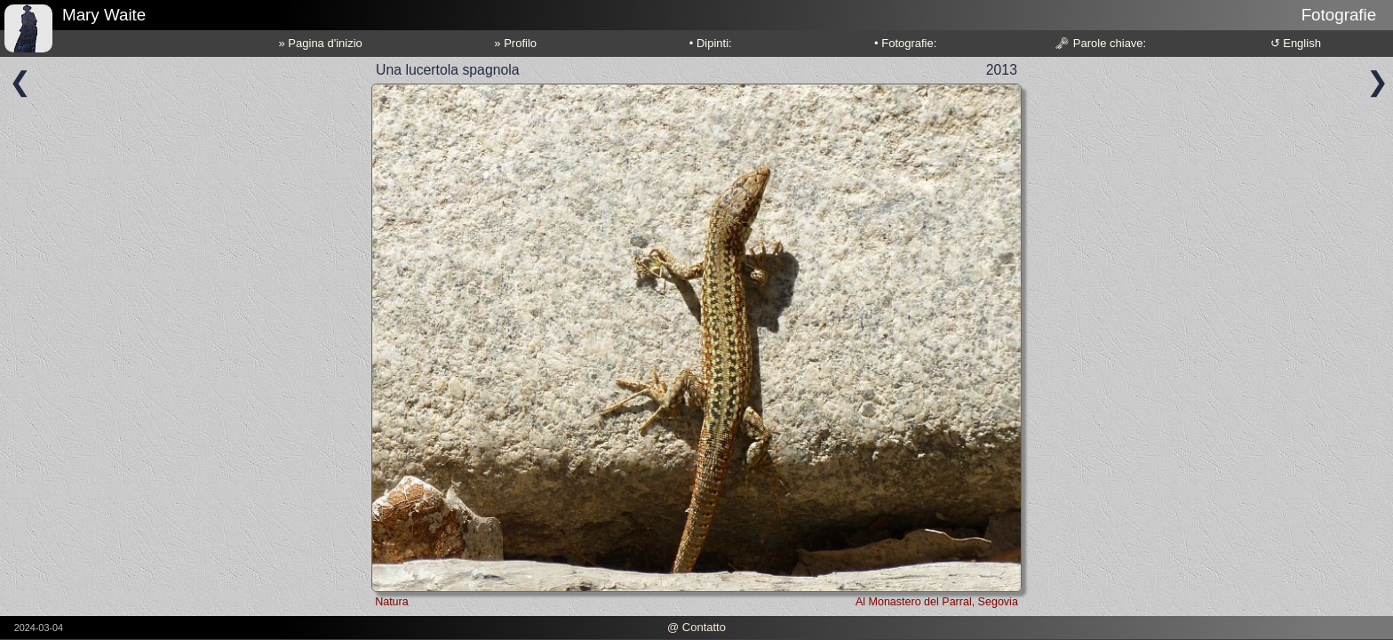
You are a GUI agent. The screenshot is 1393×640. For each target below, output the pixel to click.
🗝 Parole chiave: (1100, 43)
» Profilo (515, 43)
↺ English (1295, 43)
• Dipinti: (710, 43)
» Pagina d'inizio (320, 43)
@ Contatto (696, 627)
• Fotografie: (905, 43)
